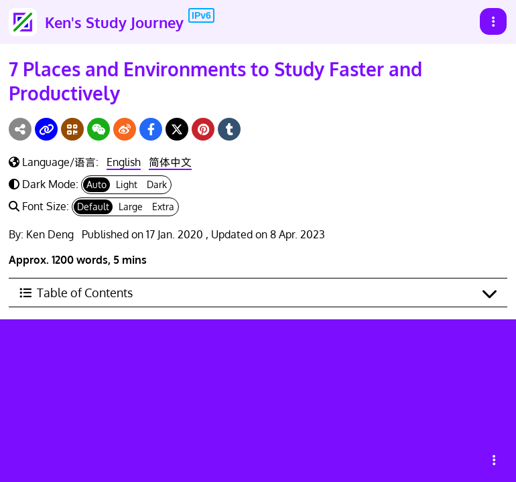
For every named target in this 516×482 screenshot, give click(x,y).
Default (93, 206)
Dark (157, 184)
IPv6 (201, 15)
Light (126, 184)
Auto (96, 184)
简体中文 (170, 162)
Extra (163, 206)
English (124, 162)
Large (131, 206)
